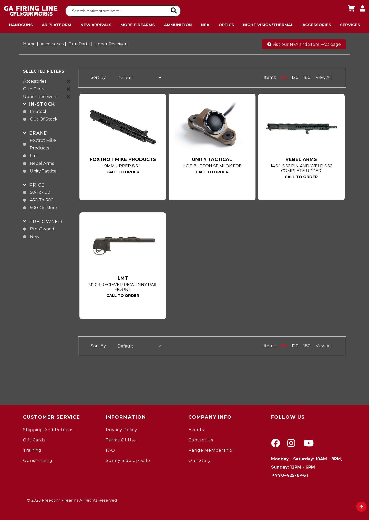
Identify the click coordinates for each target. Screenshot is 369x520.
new (34, 235)
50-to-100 (40, 191)
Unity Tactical (44, 169)
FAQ (110, 449)
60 (283, 76)
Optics (226, 23)
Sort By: (99, 76)
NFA (205, 23)
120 (295, 76)
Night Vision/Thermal (268, 23)
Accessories (316, 23)
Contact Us (200, 438)
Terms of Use (121, 438)
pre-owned (42, 227)
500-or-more (43, 206)
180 (307, 76)
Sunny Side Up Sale (128, 459)
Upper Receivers (111, 42)
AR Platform (56, 23)
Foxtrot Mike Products (43, 143)
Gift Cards (34, 438)
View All (324, 76)
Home (29, 42)
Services (350, 23)
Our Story (199, 459)
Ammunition (178, 23)
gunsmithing (38, 459)
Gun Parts (78, 42)
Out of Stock (43, 117)
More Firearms (137, 23)
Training (32, 449)
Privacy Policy (121, 428)
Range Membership (210, 449)
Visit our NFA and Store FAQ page (304, 43)
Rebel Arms (42, 162)
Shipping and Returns (48, 428)
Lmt (34, 154)
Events (196, 428)
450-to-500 (42, 198)
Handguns (21, 23)
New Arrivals (95, 23)
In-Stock (38, 110)
